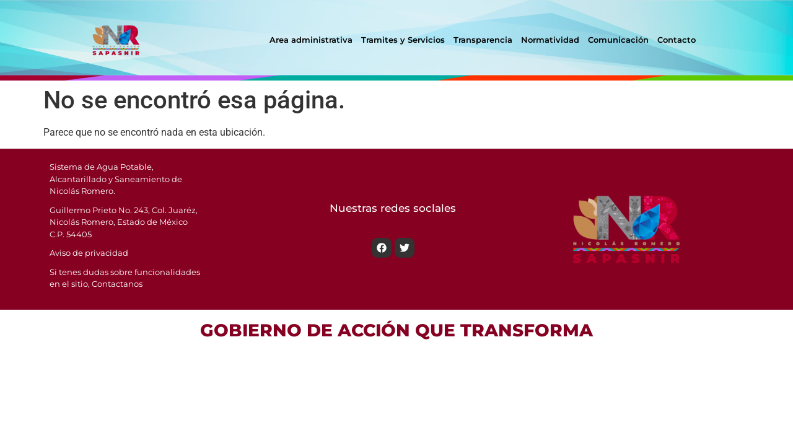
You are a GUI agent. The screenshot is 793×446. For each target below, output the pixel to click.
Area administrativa (311, 40)
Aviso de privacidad (89, 253)
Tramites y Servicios (403, 40)
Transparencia (482, 40)
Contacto (676, 40)
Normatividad (550, 40)
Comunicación (618, 40)
